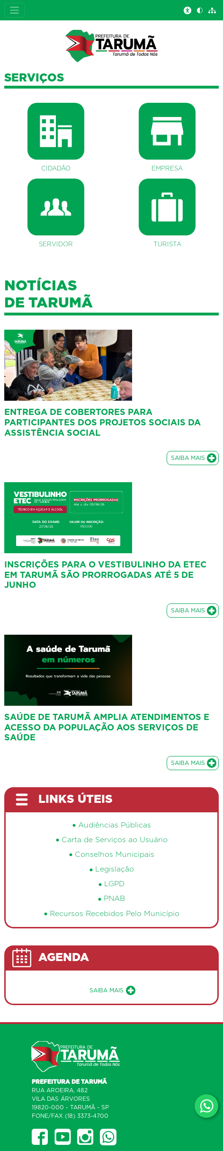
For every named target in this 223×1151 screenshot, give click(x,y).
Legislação (114, 869)
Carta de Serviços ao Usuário (115, 840)
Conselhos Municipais (114, 854)
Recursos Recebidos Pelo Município (114, 913)
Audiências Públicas (114, 825)
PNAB (114, 898)
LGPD (114, 884)
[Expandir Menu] (14, 10)
